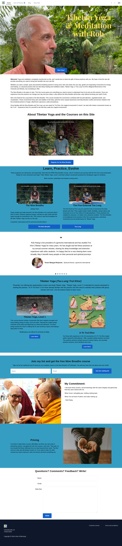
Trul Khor (57, 105)
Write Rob (38, 489)
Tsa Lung (78, 226)
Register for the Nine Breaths (61, 162)
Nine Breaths (17, 92)
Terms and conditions (111, 525)
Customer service (94, 525)
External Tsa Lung (22, 98)
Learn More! (35, 336)
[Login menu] (119, 2)
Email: (40, 483)
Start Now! (61, 70)
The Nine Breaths (44, 226)
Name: (39, 478)
